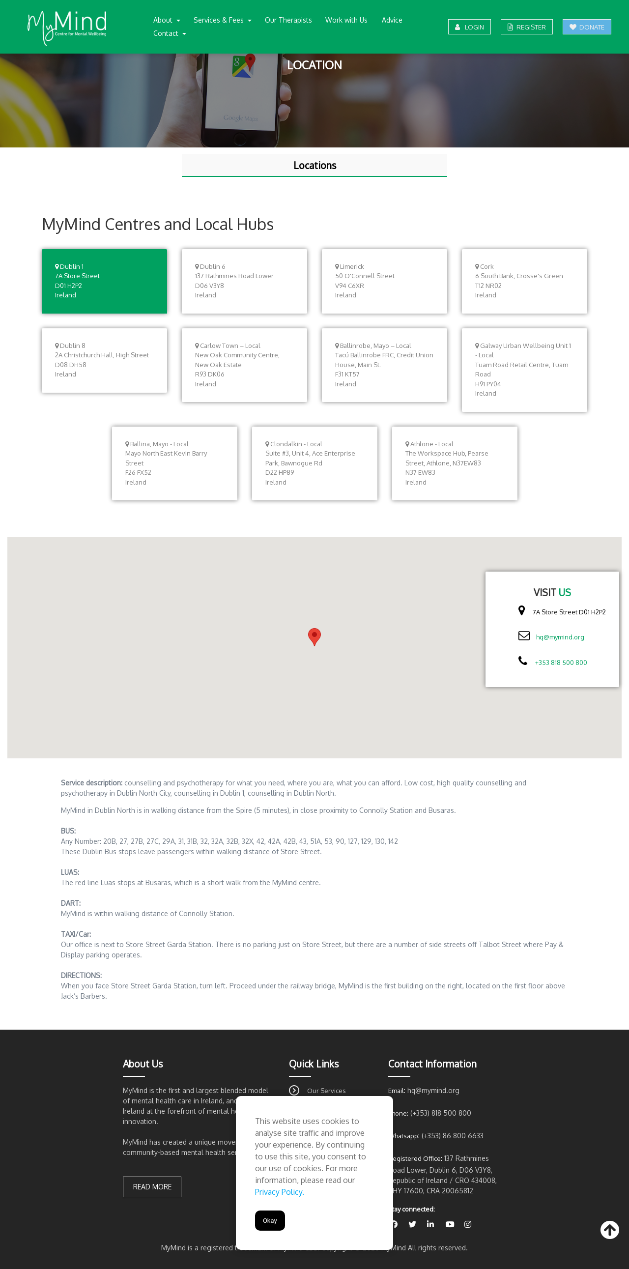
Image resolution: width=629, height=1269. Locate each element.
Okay (270, 1220)
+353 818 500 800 (561, 662)
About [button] (163, 20)
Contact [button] (166, 33)
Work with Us (346, 20)
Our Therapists (288, 20)
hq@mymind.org (560, 637)
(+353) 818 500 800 (440, 1113)
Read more (152, 1186)
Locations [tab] (314, 165)
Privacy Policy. (279, 1192)
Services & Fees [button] (220, 20)
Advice (392, 20)
